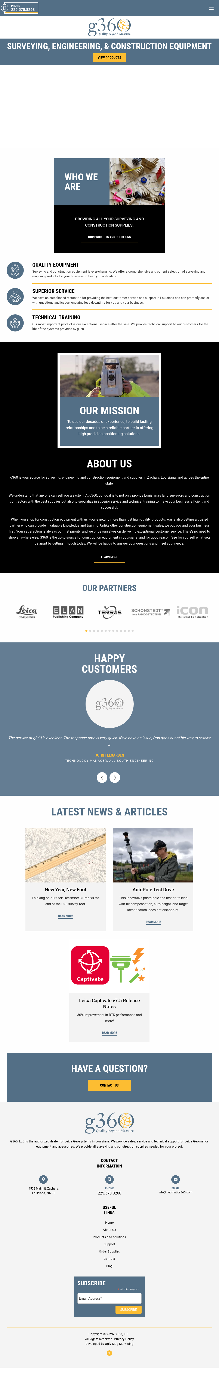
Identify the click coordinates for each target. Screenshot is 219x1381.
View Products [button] (109, 58)
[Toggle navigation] (211, 7)
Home (109, 1236)
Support (109, 1257)
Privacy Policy (124, 1352)
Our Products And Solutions (109, 250)
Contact (109, 1272)
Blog (109, 1279)
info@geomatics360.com (175, 1205)
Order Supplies (109, 1264)
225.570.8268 (109, 1206)
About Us (109, 1243)
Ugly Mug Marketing (119, 1357)
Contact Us (109, 1099)
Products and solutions (109, 1250)
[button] (106, 157)
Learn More (109, 570)
